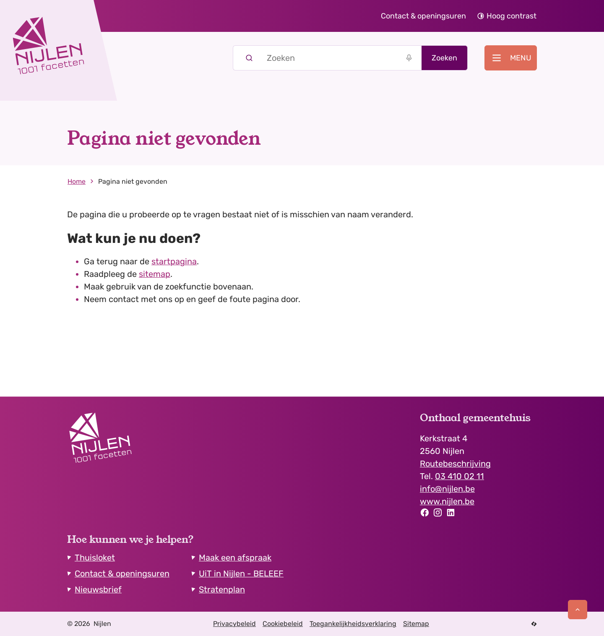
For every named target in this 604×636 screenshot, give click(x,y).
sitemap (154, 274)
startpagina (174, 261)
